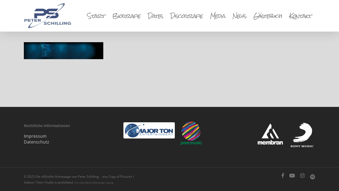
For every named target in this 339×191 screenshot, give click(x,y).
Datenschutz (36, 142)
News (239, 16)
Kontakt (300, 16)
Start (96, 16)
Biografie (126, 16)
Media (217, 16)
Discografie (186, 16)
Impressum (35, 136)
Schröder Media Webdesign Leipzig (93, 182)
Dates (155, 16)
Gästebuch (267, 16)
